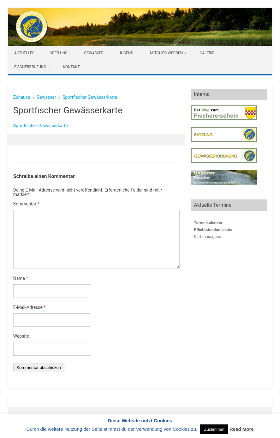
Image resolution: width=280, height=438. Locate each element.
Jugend (126, 53)
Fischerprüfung (30, 67)
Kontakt (71, 67)
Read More (241, 429)
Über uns (58, 53)
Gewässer (94, 53)
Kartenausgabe (207, 236)
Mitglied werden (166, 53)
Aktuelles (24, 53)
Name (20, 278)
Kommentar (26, 203)
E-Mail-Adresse (29, 307)
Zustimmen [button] (214, 429)
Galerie (207, 53)
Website (21, 336)
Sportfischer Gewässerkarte (40, 125)
